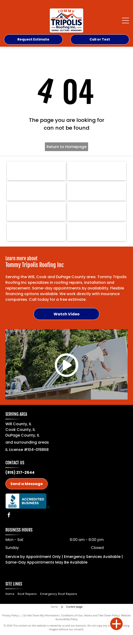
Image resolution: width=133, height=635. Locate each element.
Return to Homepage (66, 146)
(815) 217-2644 (20, 472)
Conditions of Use (71, 615)
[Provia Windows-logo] (36, 231)
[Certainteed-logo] (36, 211)
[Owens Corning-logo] (36, 191)
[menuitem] (11, 594)
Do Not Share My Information (41, 615)
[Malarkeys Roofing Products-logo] (96, 211)
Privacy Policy (10, 615)
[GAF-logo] (96, 191)
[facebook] (8, 515)
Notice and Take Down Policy (101, 615)
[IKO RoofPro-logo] (96, 170)
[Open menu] (125, 20)
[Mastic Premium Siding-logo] (96, 231)
